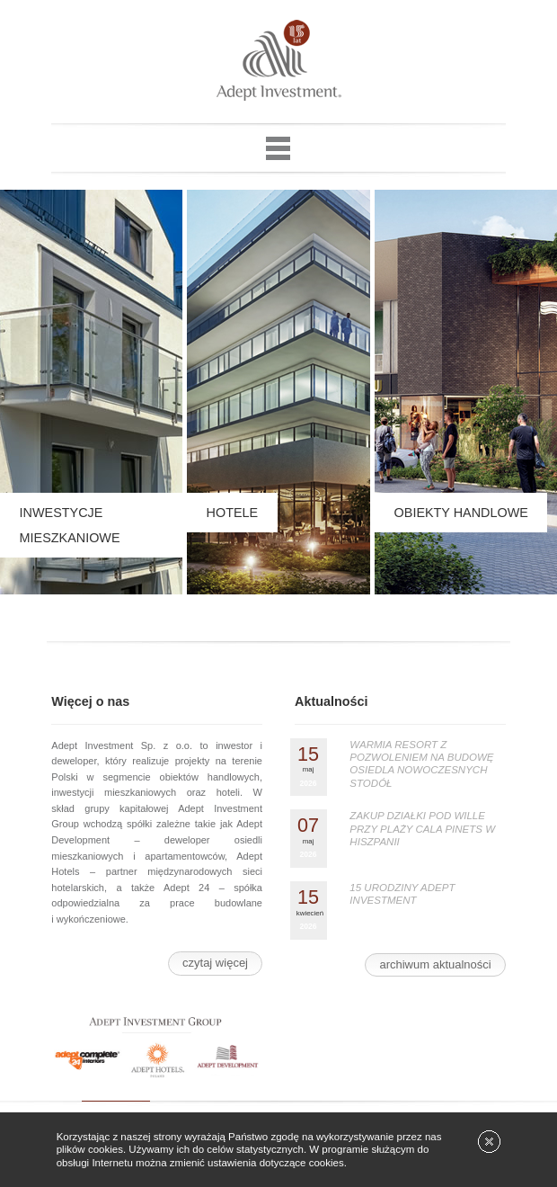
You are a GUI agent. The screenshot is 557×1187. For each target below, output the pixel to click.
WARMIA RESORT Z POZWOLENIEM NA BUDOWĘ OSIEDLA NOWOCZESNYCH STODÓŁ (421, 764)
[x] (489, 1141)
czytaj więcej (215, 962)
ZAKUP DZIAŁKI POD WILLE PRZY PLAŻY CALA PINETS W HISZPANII (422, 828)
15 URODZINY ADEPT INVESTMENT (402, 894)
